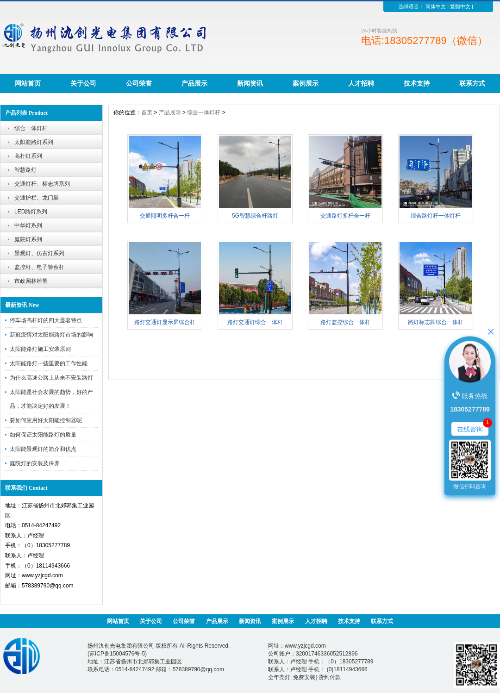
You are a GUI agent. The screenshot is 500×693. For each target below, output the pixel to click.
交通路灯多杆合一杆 (345, 215)
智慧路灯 (25, 170)
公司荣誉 (139, 83)
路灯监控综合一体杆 (345, 322)
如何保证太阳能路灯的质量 (43, 434)
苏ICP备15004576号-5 (117, 653)
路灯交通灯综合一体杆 (255, 322)
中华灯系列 (28, 225)
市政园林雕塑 (31, 281)
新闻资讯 (250, 83)
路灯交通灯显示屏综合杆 (164, 322)
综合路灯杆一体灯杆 (436, 215)
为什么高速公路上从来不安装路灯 (51, 378)
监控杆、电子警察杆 (39, 267)
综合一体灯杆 (31, 128)
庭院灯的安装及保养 (35, 463)
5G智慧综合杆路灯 (255, 215)
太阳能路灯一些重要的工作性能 (49, 363)
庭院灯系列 (28, 239)
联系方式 (472, 83)
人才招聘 (361, 83)
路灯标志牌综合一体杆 (435, 322)
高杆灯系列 (28, 156)
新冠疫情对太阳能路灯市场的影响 (51, 334)
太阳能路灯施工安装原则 (40, 349)
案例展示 (306, 83)
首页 (146, 112)
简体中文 (435, 6)
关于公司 (83, 83)
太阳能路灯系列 (33, 142)
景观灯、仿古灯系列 (39, 253)
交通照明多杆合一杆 (165, 215)
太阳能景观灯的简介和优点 (43, 449)
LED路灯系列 (30, 211)
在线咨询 (470, 428)
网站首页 (28, 83)
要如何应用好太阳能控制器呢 (46, 420)
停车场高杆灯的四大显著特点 (46, 320)
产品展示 (194, 83)
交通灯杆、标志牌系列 (42, 184)
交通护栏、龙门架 (36, 197)
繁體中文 (460, 6)
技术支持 (417, 83)
